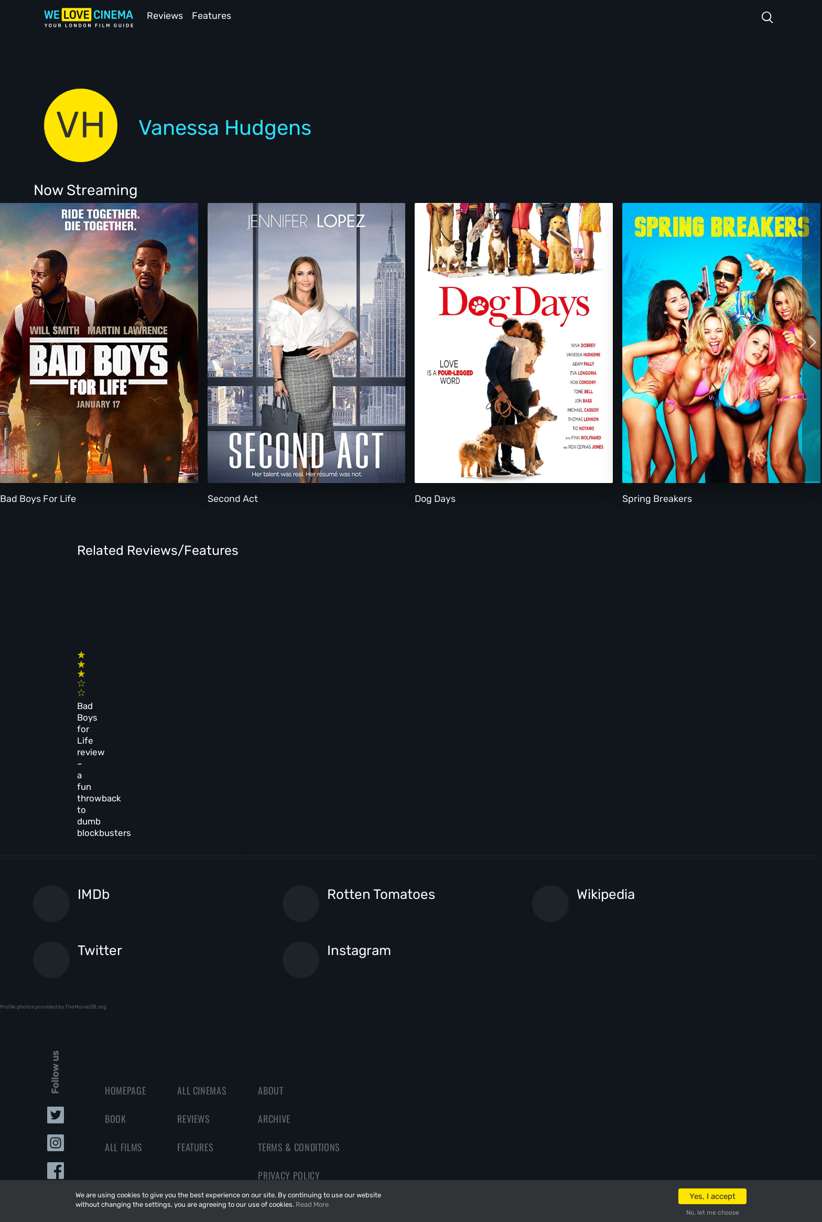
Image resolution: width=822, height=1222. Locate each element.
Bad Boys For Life (38, 497)
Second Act (233, 497)
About (270, 967)
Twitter (100, 828)
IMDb (94, 772)
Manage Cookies (291, 1081)
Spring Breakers (657, 497)
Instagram (359, 828)
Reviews (163, 15)
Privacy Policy (289, 1052)
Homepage (125, 967)
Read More (312, 1204)
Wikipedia (606, 772)
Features (214, 15)
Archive (274, 996)
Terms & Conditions (299, 1024)
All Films (124, 1024)
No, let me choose (712, 1212)
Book (115, 996)
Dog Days (435, 497)
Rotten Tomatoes (381, 772)
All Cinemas (201, 967)
